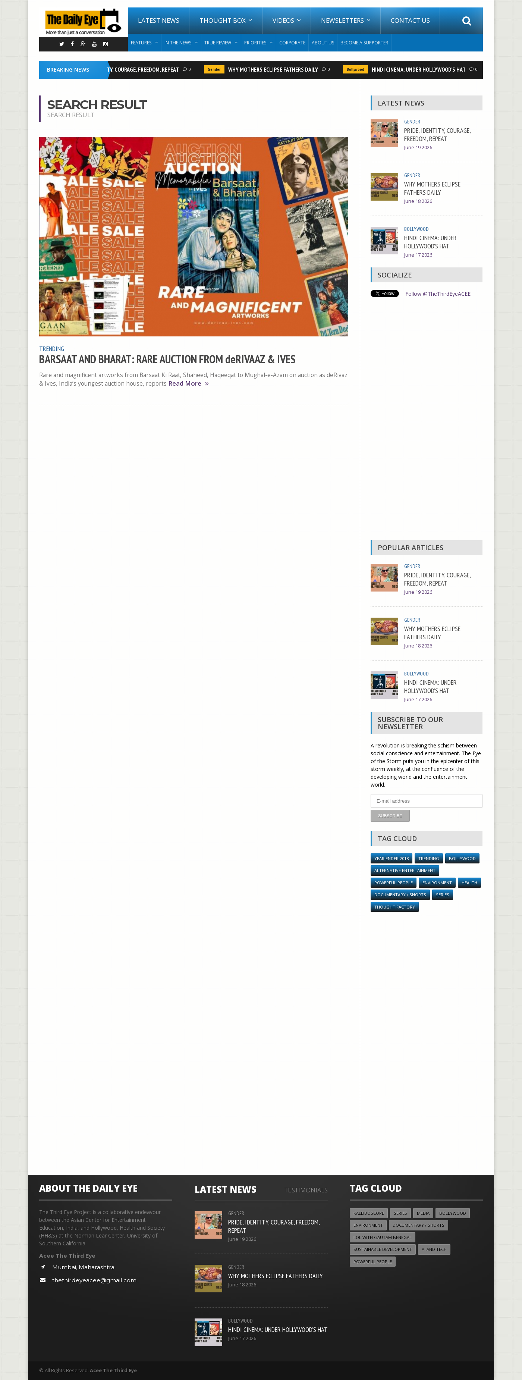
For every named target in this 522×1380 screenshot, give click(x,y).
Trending (51, 348)
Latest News (158, 20)
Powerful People (393, 882)
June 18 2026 (418, 201)
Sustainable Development (382, 1249)
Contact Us (410, 20)
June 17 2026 (418, 255)
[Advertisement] (426, 421)
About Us (323, 43)
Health (469, 882)
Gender (216, 69)
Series (442, 894)
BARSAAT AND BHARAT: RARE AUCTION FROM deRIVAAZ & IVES (167, 359)
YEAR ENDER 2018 (391, 858)
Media (423, 1213)
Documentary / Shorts (400, 894)
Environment (437, 882)
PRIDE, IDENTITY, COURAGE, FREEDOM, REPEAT (130, 69)
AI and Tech (434, 1249)
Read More (188, 383)
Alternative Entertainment (404, 870)
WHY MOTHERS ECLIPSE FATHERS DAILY (276, 69)
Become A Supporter (364, 43)
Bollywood (358, 69)
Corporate (292, 43)
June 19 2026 (418, 147)
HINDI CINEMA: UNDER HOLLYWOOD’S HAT (421, 69)
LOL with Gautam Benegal (382, 1237)
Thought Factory (394, 907)
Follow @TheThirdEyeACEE (438, 293)
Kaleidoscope (368, 1213)
